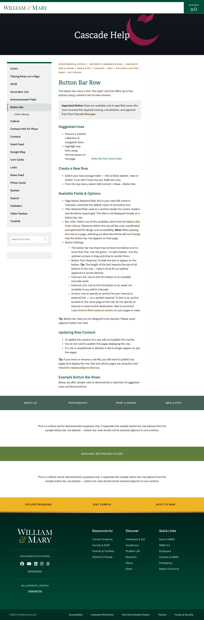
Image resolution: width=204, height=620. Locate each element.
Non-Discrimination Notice (133, 614)
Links (13, 167)
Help (110, 68)
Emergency (165, 563)
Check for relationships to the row (79, 367)
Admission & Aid (135, 539)
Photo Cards (18, 183)
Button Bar (17, 107)
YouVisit (15, 221)
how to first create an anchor (96, 310)
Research (131, 557)
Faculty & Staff (100, 545)
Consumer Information (99, 614)
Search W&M (167, 539)
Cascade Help (102, 35)
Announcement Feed (23, 99)
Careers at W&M (168, 557)
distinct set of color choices (94, 95)
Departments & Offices (72, 64)
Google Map (17, 152)
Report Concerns (169, 569)
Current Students (102, 539)
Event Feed (17, 144)
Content (15, 136)
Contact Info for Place (24, 129)
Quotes (14, 190)
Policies (161, 614)
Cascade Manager (84, 114)
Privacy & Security (183, 614)
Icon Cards (17, 159)
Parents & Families (103, 551)
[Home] (25, 8)
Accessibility (71, 614)
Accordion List (19, 92)
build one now (112, 180)
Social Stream (35, 570)
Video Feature (18, 213)
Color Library (21, 114)
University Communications (105, 64)
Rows (62, 72)
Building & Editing (127, 68)
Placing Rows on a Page (24, 76)
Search (14, 198)
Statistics (16, 206)
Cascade (99, 68)
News (129, 569)
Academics (132, 545)
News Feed (17, 175)
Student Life (133, 551)
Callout (14, 121)
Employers (165, 551)
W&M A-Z (164, 545)
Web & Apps (84, 68)
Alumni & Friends (102, 557)
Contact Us (35, 590)
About (129, 563)
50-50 (13, 84)
